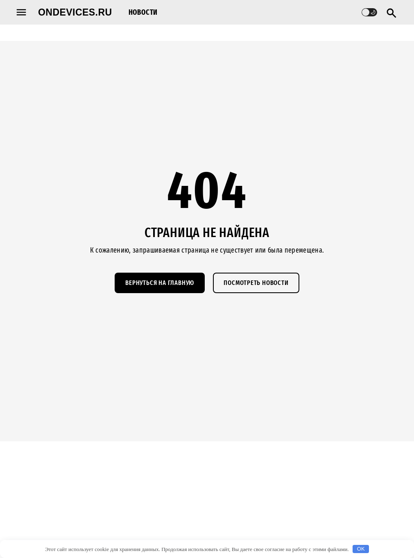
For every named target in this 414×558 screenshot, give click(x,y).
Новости (143, 12)
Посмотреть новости (256, 283)
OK (361, 549)
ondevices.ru (75, 12)
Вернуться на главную (159, 283)
